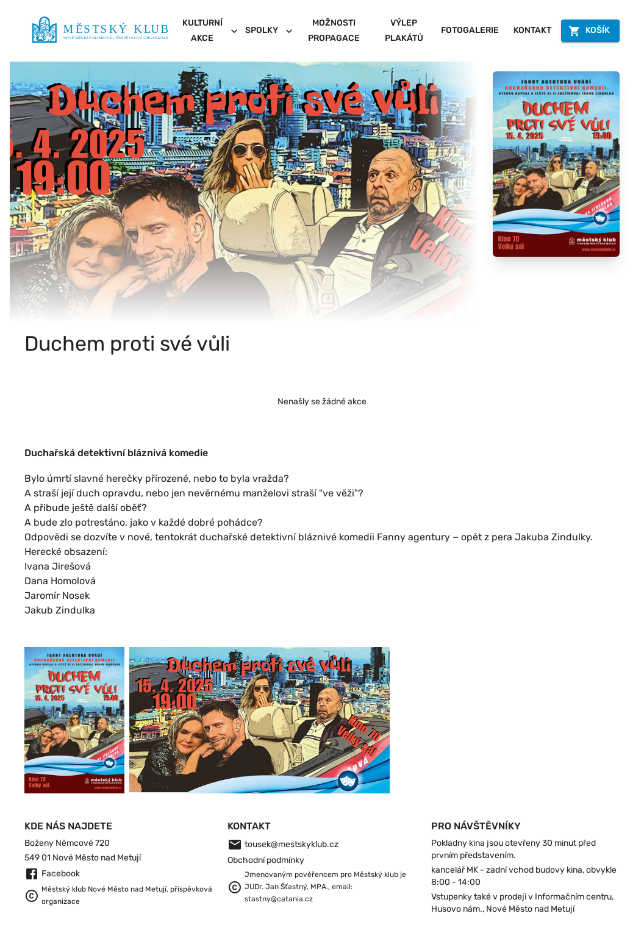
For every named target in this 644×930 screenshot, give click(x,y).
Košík (590, 31)
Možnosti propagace (333, 30)
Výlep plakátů (403, 30)
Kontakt (532, 31)
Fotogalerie (470, 31)
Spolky (269, 31)
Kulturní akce (209, 30)
